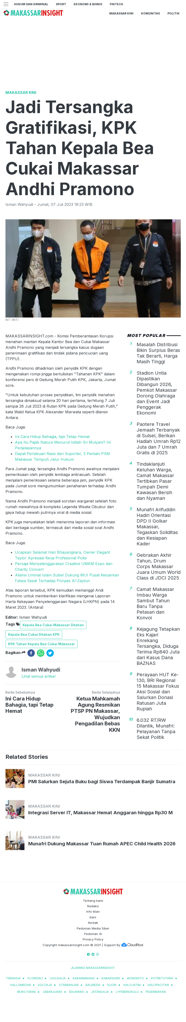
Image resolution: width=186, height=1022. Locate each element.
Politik (173, 13)
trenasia (13, 978)
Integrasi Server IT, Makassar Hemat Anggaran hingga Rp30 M (100, 812)
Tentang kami (93, 900)
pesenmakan (156, 992)
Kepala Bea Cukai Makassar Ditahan (53, 625)
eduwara (76, 992)
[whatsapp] (40, 653)
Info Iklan (93, 911)
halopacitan (158, 985)
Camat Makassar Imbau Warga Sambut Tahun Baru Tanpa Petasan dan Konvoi (155, 603)
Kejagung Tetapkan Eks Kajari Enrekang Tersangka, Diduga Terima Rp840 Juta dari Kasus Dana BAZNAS (158, 646)
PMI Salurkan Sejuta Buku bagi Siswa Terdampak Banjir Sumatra (101, 781)
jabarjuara (52, 992)
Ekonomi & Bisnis (88, 4)
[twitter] (50, 653)
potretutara (162, 978)
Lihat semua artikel (38, 676)
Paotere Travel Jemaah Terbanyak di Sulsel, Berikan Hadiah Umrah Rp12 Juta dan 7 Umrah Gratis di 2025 (159, 438)
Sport (61, 4)
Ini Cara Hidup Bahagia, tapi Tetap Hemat (52, 436)
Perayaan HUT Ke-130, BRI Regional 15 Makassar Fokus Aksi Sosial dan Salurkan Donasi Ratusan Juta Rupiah (158, 692)
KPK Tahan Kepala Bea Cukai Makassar (41, 644)
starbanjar (69, 985)
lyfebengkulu (127, 992)
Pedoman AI (93, 934)
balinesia (93, 985)
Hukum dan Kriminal (31, 4)
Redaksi (93, 906)
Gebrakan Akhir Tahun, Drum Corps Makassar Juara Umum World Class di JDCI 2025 (159, 566)
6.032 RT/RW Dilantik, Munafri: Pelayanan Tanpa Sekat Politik (156, 728)
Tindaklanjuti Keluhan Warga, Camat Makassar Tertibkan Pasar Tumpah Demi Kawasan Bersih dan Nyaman (155, 481)
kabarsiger (110, 978)
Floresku (35, 978)
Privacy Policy (93, 939)
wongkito (135, 978)
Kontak (93, 923)
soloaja (45, 985)
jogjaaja (58, 978)
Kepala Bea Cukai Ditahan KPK (34, 634)
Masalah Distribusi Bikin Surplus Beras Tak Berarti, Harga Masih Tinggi (158, 353)
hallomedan (20, 985)
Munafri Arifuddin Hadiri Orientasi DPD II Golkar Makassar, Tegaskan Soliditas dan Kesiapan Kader (157, 527)
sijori (111, 985)
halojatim (132, 985)
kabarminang (84, 978)
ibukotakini (26, 992)
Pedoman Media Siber (93, 928)
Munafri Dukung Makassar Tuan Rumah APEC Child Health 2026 (102, 844)
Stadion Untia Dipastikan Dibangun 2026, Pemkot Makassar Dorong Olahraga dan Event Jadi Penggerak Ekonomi (157, 393)
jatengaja (100, 992)
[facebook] (31, 653)
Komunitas (150, 13)
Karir (93, 917)
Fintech (116, 4)
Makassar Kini (121, 13)
